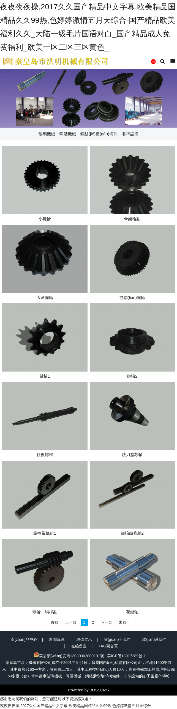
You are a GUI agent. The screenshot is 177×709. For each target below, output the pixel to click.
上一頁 (71, 622)
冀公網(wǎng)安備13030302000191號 (69, 656)
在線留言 (79, 646)
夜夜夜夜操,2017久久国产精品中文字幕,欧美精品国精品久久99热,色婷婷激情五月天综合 (75, 705)
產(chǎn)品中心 (24, 639)
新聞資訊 (56, 639)
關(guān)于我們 (117, 639)
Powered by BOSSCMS (88, 690)
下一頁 (106, 622)
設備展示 (84, 639)
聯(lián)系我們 (154, 639)
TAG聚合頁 (108, 646)
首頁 (54, 622)
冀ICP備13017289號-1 (126, 656)
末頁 (122, 622)
